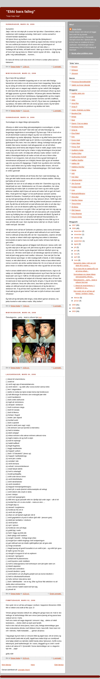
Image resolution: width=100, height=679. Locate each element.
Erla (72, 137)
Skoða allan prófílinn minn (82, 53)
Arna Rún (75, 103)
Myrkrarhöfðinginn (78, 194)
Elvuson (74, 67)
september (78, 241)
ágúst (76, 244)
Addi (73, 97)
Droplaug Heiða (77, 127)
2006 (74, 228)
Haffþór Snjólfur (77, 160)
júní (75, 251)
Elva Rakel (75, 133)
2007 (74, 225)
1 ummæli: (57, 111)
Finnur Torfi (75, 147)
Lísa (73, 190)
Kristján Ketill (76, 187)
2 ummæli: (57, 67)
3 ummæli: (57, 306)
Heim (33, 665)
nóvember (78, 234)
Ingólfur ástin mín (78, 93)
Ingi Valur (75, 177)
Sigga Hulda (76, 29)
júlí (75, 247)
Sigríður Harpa (77, 200)
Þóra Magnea (76, 214)
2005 (74, 305)
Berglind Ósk (76, 113)
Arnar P (74, 107)
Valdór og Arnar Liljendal (80, 85)
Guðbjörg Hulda (77, 150)
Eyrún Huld (75, 140)
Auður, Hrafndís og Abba (80, 110)
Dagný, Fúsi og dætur (79, 123)
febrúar (77, 298)
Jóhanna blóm (76, 180)
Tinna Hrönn (76, 204)
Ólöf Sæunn (76, 210)
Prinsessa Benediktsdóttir (81, 82)
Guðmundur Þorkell (78, 157)
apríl (76, 257)
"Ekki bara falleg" (20, 11)
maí (75, 254)
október (77, 238)
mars (76, 260)
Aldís (73, 100)
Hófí (73, 173)
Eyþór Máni (75, 143)
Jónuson (74, 73)
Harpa (73, 170)
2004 (74, 308)
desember (78, 231)
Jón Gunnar (75, 183)
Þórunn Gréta (76, 217)
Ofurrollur (75, 197)
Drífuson (74, 70)
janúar (76, 301)
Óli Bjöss (74, 207)
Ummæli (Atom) (24, 670)
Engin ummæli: (56, 594)
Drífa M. (74, 130)
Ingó (40, 317)
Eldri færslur (59, 665)
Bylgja (73, 117)
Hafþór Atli (75, 163)
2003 (74, 311)
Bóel (73, 120)
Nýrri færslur (6, 665)
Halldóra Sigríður (77, 167)
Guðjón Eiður (76, 153)
